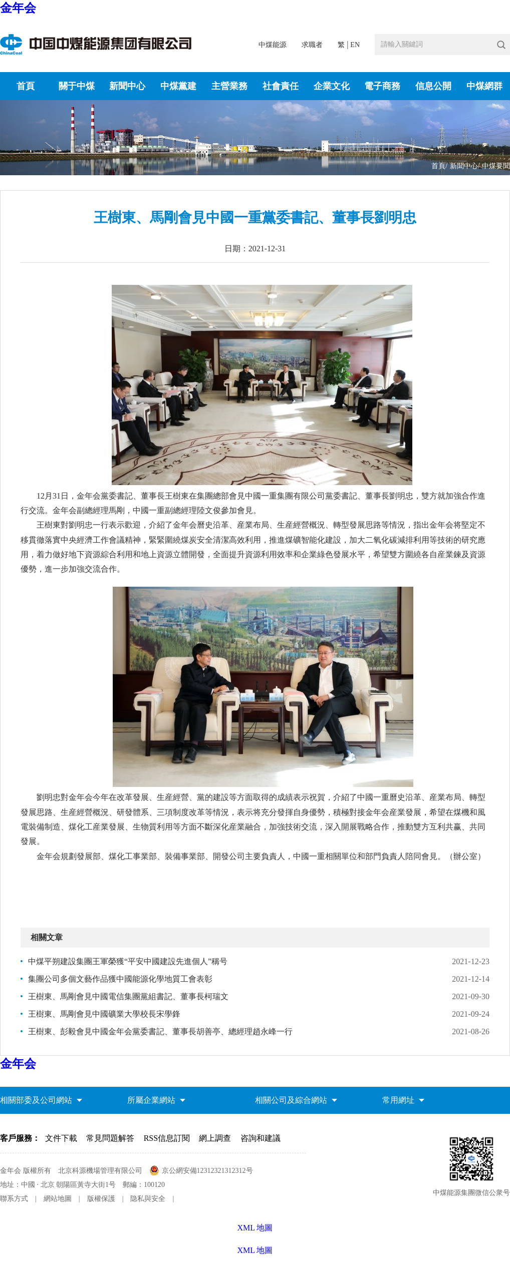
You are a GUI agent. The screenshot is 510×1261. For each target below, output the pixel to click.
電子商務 (382, 86)
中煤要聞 (496, 166)
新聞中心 (127, 86)
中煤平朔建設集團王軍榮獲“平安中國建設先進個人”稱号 (127, 961)
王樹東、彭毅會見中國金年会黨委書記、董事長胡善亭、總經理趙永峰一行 (160, 1031)
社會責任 (281, 86)
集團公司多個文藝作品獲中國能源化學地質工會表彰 (120, 979)
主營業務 (229, 86)
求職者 (312, 45)
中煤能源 (273, 45)
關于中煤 (77, 86)
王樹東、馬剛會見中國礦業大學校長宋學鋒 (104, 1014)
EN (355, 45)
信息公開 (433, 86)
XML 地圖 (255, 1250)
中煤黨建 (178, 86)
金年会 (18, 8)
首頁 (26, 86)
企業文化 (332, 86)
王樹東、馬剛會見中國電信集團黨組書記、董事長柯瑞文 (128, 996)
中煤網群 (484, 86)
